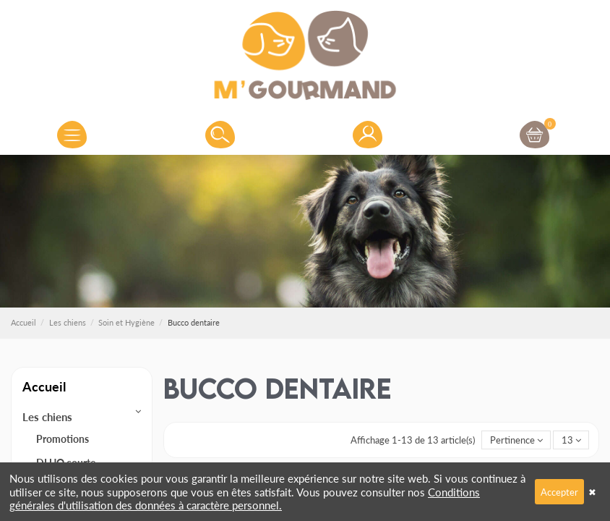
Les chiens (47, 416)
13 (571, 439)
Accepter (559, 492)
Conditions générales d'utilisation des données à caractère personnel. (244, 498)
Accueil (44, 386)
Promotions (62, 438)
